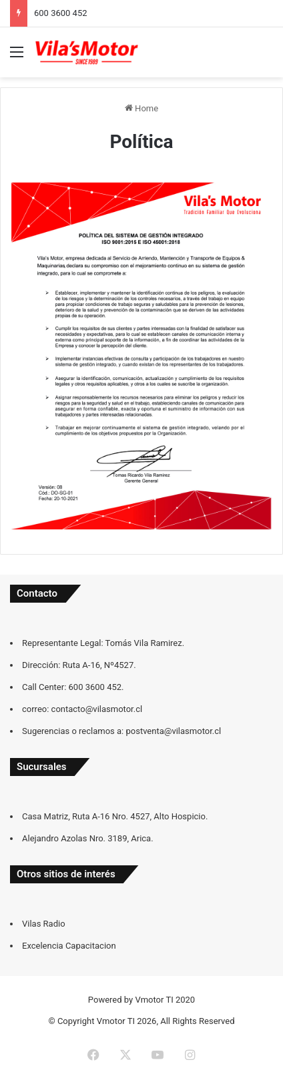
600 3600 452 (60, 13)
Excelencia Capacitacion (69, 946)
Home (141, 108)
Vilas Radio (43, 924)
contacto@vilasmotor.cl (97, 709)
